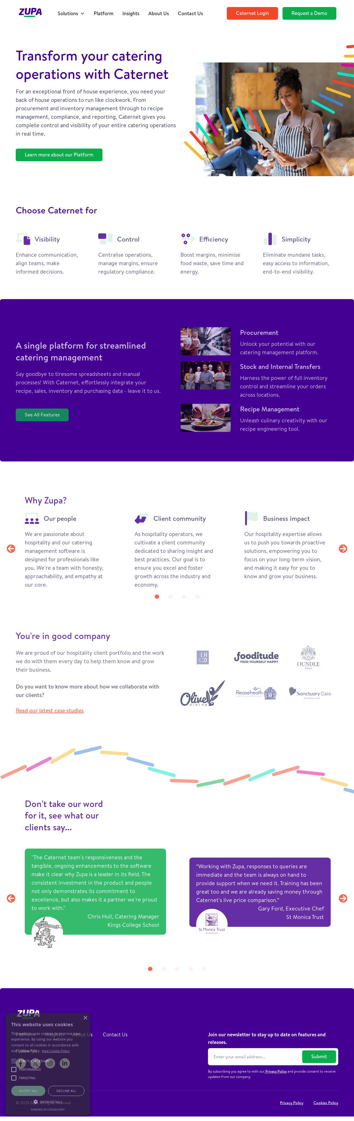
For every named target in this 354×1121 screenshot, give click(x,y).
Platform (103, 13)
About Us (158, 13)
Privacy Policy (276, 1071)
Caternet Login (252, 13)
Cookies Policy (325, 1103)
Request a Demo (309, 13)
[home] (33, 13)
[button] (71, 13)
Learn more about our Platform (59, 154)
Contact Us (190, 13)
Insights (130, 13)
